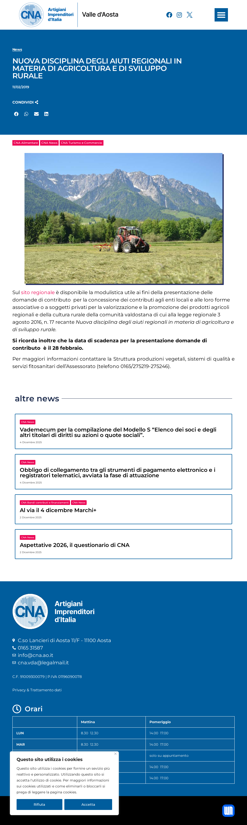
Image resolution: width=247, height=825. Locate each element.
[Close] (115, 754)
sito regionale (38, 292)
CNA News (49, 143)
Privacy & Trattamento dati (37, 690)
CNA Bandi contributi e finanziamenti (45, 502)
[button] (221, 15)
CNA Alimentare (26, 143)
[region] (64, 783)
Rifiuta (39, 804)
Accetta (88, 804)
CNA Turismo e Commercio (81, 143)
